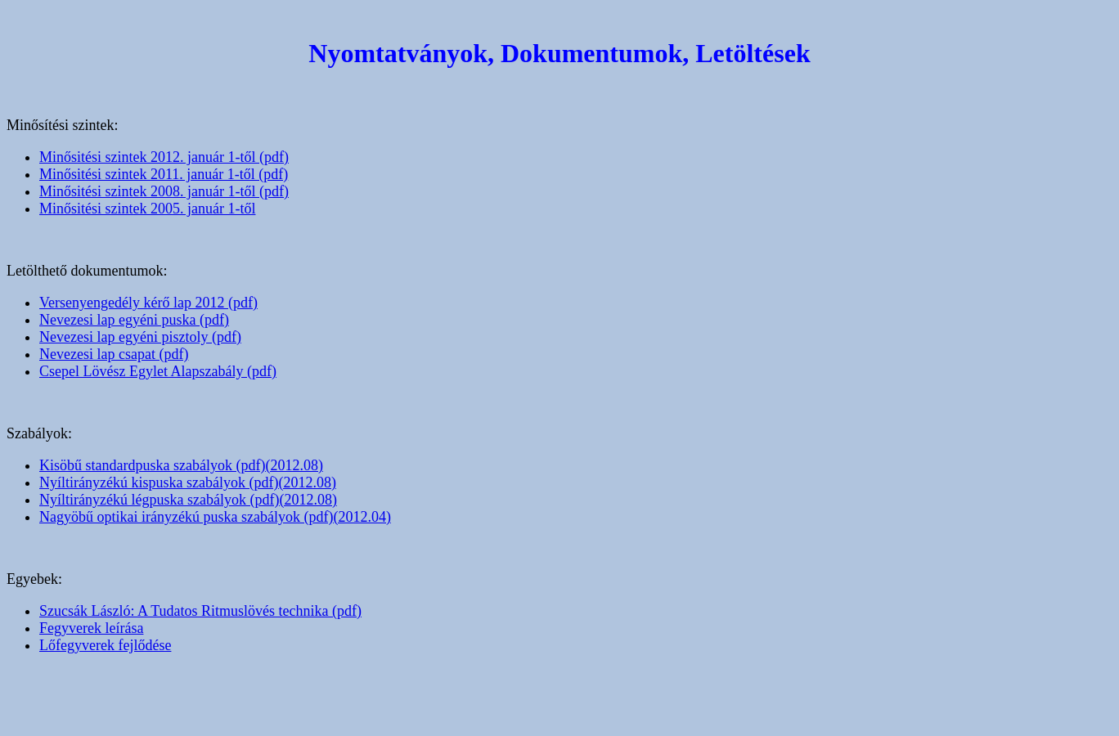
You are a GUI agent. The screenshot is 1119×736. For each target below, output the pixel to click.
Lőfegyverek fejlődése (105, 645)
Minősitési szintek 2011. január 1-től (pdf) (163, 174)
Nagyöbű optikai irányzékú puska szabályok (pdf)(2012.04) (215, 517)
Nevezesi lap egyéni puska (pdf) (134, 320)
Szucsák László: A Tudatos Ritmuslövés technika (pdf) (200, 611)
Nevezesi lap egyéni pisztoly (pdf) (140, 337)
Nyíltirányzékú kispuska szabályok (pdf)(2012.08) (187, 482)
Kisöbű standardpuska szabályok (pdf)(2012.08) (181, 465)
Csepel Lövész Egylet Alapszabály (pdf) (157, 371)
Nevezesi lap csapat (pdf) (113, 354)
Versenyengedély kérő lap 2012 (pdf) (148, 302)
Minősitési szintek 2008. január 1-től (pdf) (164, 191)
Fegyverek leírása (91, 628)
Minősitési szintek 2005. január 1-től (147, 208)
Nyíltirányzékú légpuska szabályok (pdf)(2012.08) (188, 499)
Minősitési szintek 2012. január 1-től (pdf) (164, 157)
